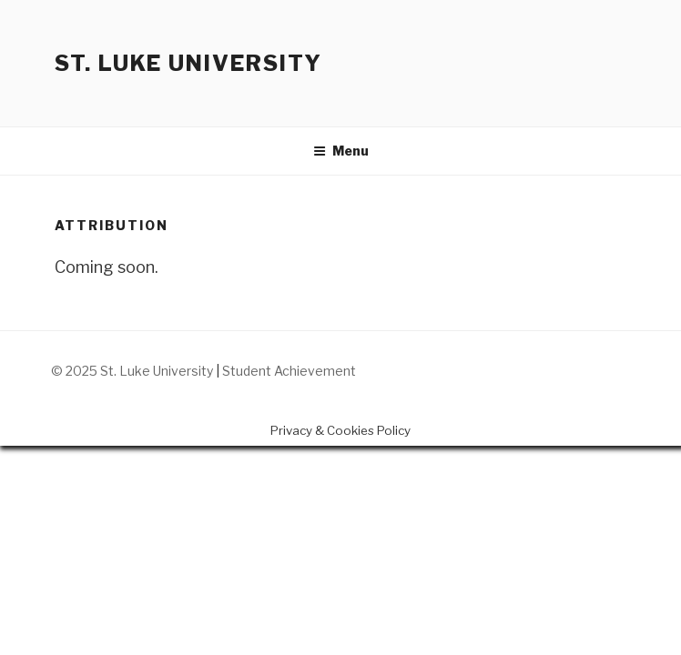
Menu (341, 150)
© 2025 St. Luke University (133, 370)
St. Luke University (188, 63)
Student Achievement (289, 370)
